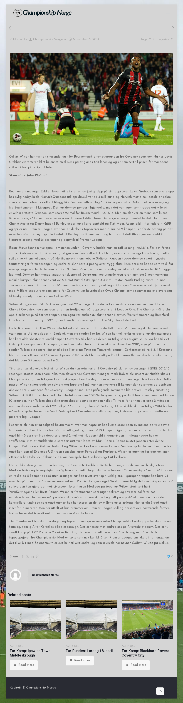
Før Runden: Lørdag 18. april (89, 651)
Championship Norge (48, 39)
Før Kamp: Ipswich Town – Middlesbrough (32, 653)
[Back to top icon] (160, 691)
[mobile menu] (168, 12)
